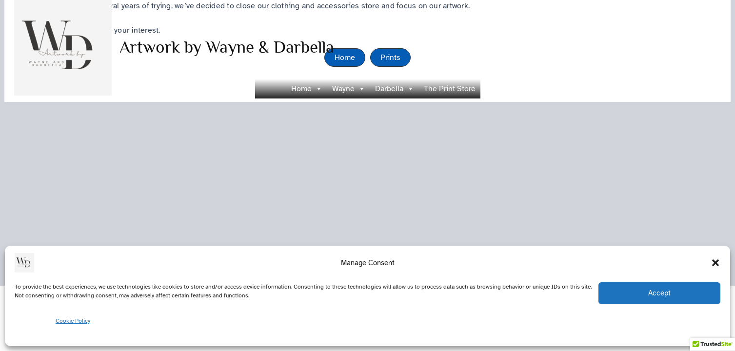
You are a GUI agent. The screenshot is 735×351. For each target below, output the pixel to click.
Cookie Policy (73, 320)
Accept (659, 293)
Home (306, 88)
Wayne (348, 88)
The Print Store (450, 89)
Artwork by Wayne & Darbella (226, 47)
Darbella (394, 88)
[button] (715, 263)
